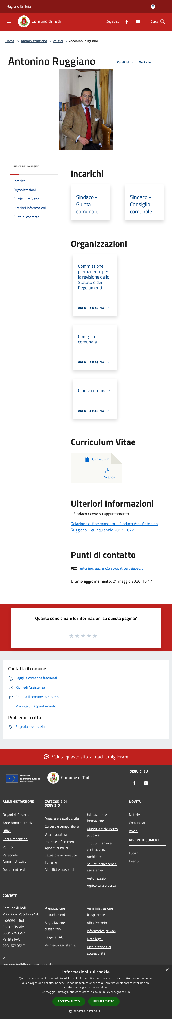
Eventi (134, 861)
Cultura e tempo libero (62, 826)
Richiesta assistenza (60, 945)
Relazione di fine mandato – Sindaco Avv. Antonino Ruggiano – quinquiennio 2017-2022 (114, 527)
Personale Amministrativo (14, 858)
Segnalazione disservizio (55, 926)
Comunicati (137, 822)
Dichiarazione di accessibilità (99, 950)
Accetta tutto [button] (69, 1001)
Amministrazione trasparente (100, 911)
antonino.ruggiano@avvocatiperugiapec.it (111, 568)
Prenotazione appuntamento (56, 911)
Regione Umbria (19, 6)
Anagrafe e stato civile (62, 818)
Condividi (126, 62)
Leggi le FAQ (54, 937)
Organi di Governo (16, 814)
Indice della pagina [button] (26, 166)
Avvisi (133, 830)
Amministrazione (34, 41)
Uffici (7, 830)
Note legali (95, 939)
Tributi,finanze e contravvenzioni (99, 846)
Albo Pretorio (97, 922)
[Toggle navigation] (9, 21)
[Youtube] (136, 21)
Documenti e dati (16, 869)
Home (9, 41)
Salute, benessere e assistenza (102, 867)
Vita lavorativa (56, 834)
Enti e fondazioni (15, 839)
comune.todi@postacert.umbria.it (29, 964)
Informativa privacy (101, 930)
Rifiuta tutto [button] (104, 1001)
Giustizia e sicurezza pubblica (102, 832)
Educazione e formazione (97, 817)
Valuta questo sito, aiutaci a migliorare (86, 756)
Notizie (134, 814)
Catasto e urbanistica (61, 855)
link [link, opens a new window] (129, 992)
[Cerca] (162, 21)
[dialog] (86, 992)
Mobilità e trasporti (59, 869)
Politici (58, 41)
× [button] (167, 970)
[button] (86, 1011)
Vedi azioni (149, 62)
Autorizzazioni (98, 878)
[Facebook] (124, 21)
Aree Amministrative (18, 822)
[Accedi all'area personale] (153, 6)
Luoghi (134, 853)
